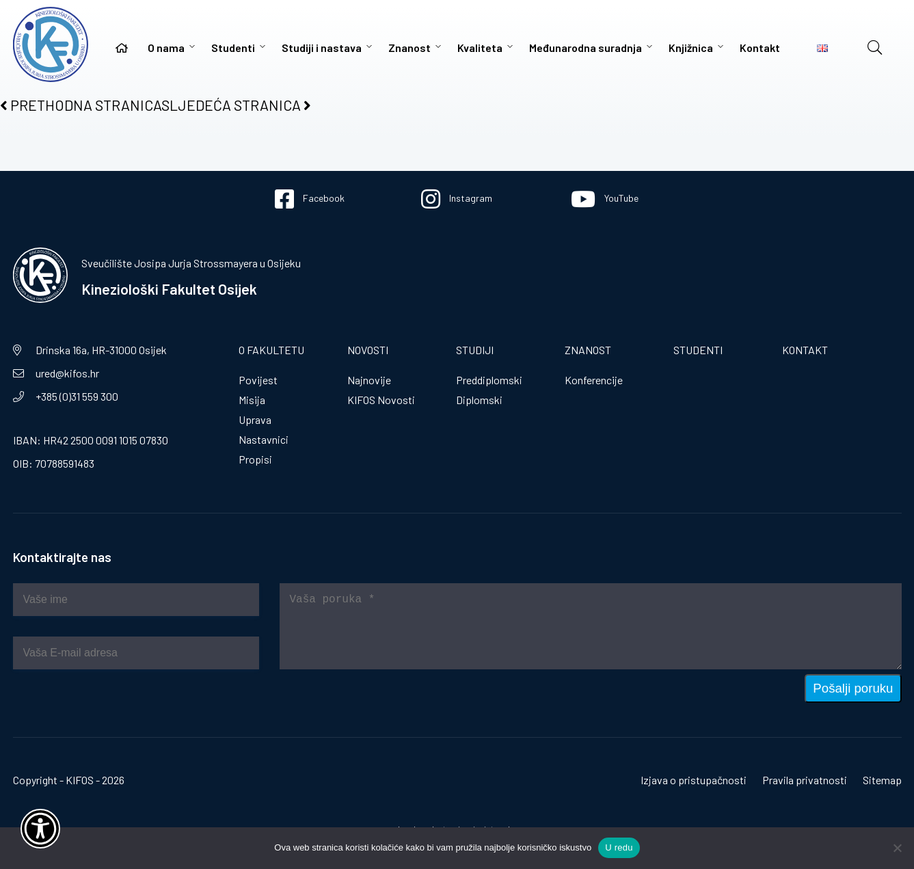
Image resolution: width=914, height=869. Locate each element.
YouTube (605, 199)
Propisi (255, 459)
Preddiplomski (489, 379)
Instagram (456, 199)
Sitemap (882, 779)
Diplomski (479, 399)
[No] (897, 848)
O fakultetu (271, 349)
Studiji (475, 349)
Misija (252, 399)
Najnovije (369, 379)
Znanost (409, 47)
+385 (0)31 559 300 (77, 396)
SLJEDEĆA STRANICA (236, 104)
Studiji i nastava (322, 47)
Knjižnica (691, 47)
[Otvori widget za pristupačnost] (40, 828)
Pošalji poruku (853, 688)
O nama (166, 47)
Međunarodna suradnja (585, 47)
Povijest (258, 379)
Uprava (255, 419)
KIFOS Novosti (381, 399)
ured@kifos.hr (67, 372)
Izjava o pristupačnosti (694, 779)
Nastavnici (263, 439)
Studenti (233, 47)
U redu (619, 847)
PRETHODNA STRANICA (80, 104)
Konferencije (594, 379)
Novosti (367, 349)
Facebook (310, 199)
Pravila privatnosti (804, 779)
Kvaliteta (479, 47)
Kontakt (760, 47)
